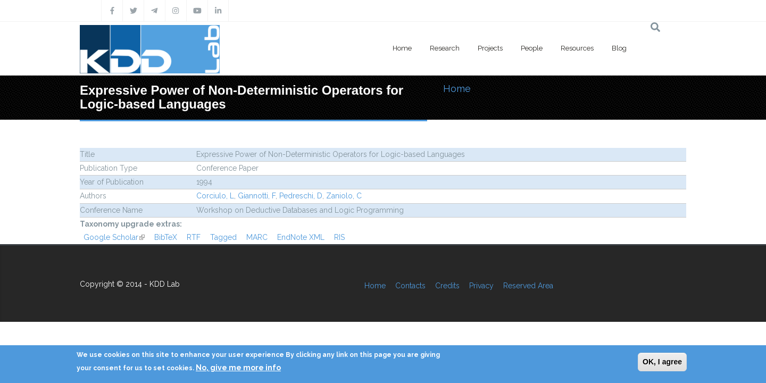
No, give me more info (238, 367)
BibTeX (165, 237)
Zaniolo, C (344, 196)
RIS (339, 237)
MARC (257, 237)
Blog (619, 48)
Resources (577, 48)
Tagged (223, 237)
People (532, 48)
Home (402, 48)
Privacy (481, 285)
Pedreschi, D (300, 196)
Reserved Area (528, 285)
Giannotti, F (257, 196)
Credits (447, 285)
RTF (194, 237)
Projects (490, 48)
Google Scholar (114, 237)
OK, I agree (662, 361)
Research (445, 48)
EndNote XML (300, 237)
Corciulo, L (215, 196)
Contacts (410, 285)
